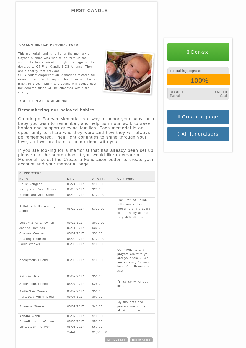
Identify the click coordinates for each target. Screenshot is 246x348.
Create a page (198, 117)
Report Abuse (141, 339)
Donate (198, 52)
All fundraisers (198, 134)
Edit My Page (116, 339)
